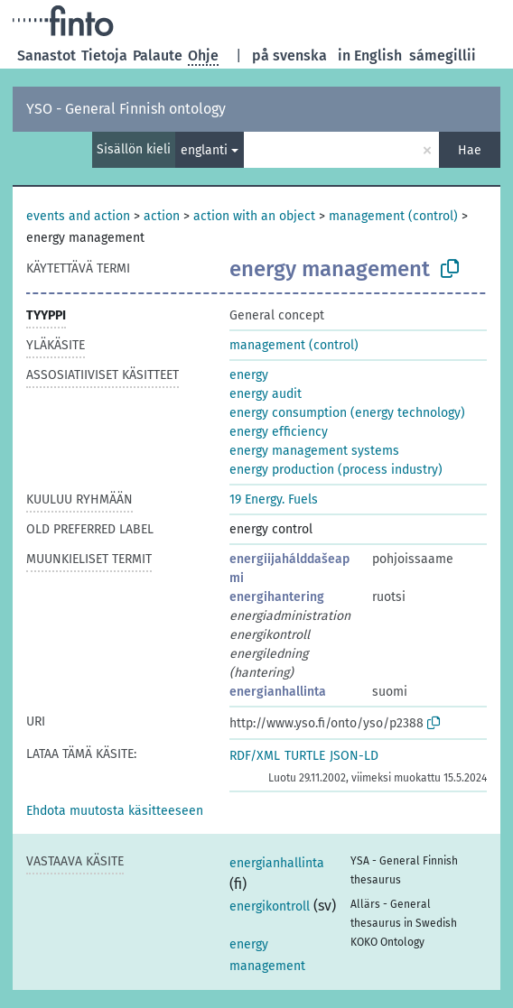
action (162, 216)
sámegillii (442, 55)
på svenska (289, 55)
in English (370, 55)
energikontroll (269, 906)
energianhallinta (277, 691)
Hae (469, 150)
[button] (114, 810)
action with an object (254, 216)
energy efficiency (278, 431)
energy (248, 375)
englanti (204, 150)
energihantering (276, 597)
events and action (78, 216)
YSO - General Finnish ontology (126, 108)
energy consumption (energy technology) (347, 413)
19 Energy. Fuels (273, 499)
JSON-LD (354, 755)
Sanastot (46, 55)
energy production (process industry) (336, 469)
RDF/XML (254, 755)
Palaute (157, 55)
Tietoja (104, 55)
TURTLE (304, 755)
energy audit (265, 394)
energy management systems (314, 450)
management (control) (393, 216)
